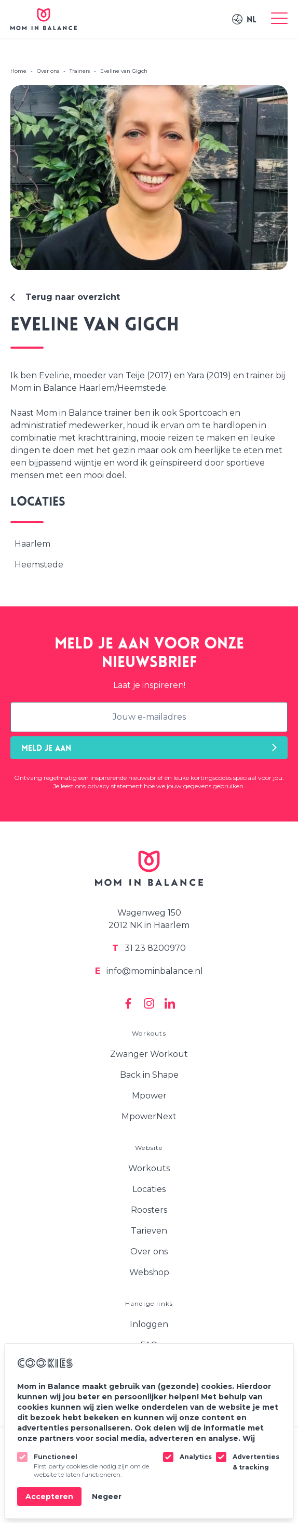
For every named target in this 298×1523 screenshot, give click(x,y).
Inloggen (149, 1324)
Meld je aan (149, 748)
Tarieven (149, 1231)
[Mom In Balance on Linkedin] (170, 1003)
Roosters (149, 1210)
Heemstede (39, 565)
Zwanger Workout (149, 1054)
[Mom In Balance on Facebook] (128, 1003)
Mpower (149, 1096)
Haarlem (32, 544)
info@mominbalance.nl (149, 971)
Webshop (149, 1272)
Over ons (149, 1251)
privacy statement (114, 786)
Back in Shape (149, 1075)
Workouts (149, 1168)
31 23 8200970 (149, 948)
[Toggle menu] (279, 19)
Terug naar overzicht (65, 297)
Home (18, 71)
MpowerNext (149, 1116)
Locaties (149, 1189)
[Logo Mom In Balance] (43, 19)
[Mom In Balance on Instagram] (149, 1003)
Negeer (106, 1496)
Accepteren (49, 1496)
